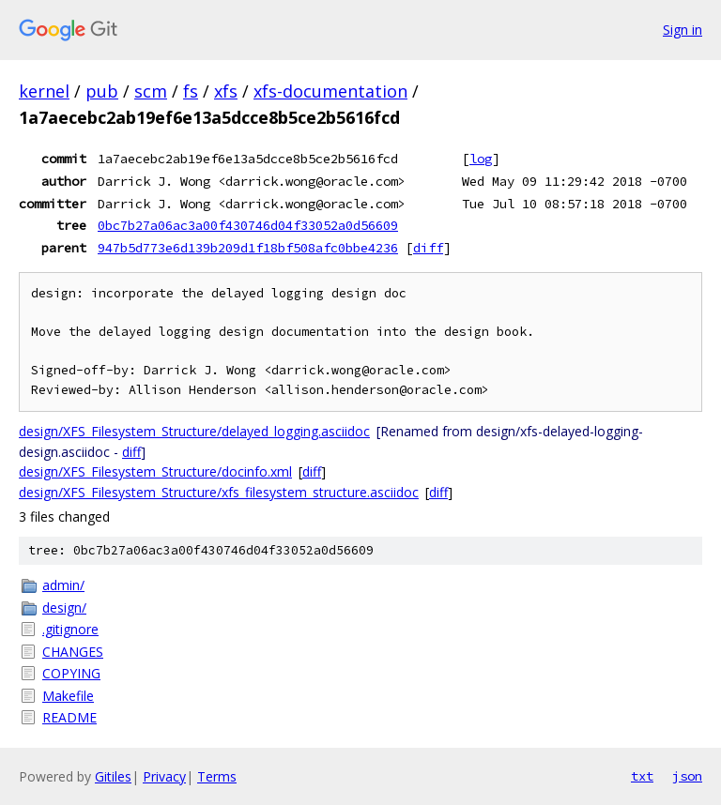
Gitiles (113, 776)
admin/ (63, 585)
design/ (64, 607)
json (687, 775)
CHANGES (72, 652)
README (69, 717)
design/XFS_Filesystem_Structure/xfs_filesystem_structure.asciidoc (219, 492)
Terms (217, 776)
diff (428, 247)
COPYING (71, 673)
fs (190, 91)
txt (642, 775)
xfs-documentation (330, 91)
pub (101, 91)
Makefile (68, 696)
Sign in (682, 29)
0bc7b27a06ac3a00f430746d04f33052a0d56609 (248, 225)
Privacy (164, 776)
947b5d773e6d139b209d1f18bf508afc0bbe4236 (248, 247)
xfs (226, 91)
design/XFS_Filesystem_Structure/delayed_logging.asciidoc (194, 431)
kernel (44, 91)
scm (150, 91)
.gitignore (70, 629)
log (480, 158)
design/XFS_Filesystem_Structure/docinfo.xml (155, 471)
